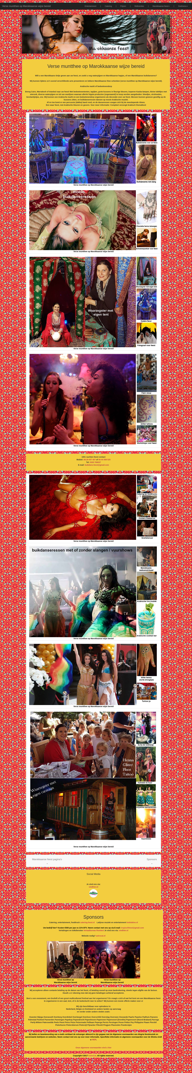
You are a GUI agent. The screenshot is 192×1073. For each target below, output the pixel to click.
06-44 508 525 (104, 460)
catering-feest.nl (87, 922)
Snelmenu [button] (183, 6)
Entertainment (90, 6)
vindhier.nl (93, 887)
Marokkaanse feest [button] (161, 6)
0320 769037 (95, 462)
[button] (47, 861)
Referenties (139, 6)
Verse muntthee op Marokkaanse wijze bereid (26, 6)
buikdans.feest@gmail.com (97, 465)
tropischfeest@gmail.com (132, 928)
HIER (94, 1040)
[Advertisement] (96, 1066)
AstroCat (92, 1056)
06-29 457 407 (90, 460)
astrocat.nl (100, 936)
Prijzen (123, 6)
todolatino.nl (132, 922)
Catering (108, 6)
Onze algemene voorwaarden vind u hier (93, 1048)
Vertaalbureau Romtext (94, 930)
